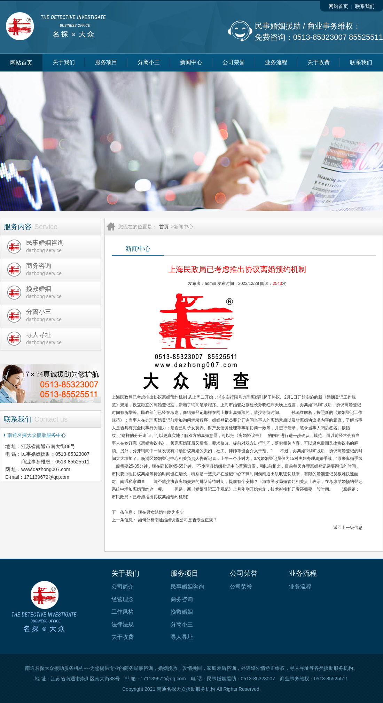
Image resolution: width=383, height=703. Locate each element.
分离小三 (149, 62)
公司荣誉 (233, 62)
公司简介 (122, 587)
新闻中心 (191, 62)
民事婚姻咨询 (187, 587)
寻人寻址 (182, 637)
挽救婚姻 (182, 612)
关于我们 (64, 62)
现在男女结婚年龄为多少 (161, 512)
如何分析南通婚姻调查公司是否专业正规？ (177, 519)
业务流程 (276, 62)
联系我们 (365, 6)
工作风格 (122, 612)
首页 (164, 226)
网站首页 (338, 6)
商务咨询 (182, 599)
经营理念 (122, 599)
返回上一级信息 (347, 527)
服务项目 (106, 62)
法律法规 (122, 624)
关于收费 (318, 62)
